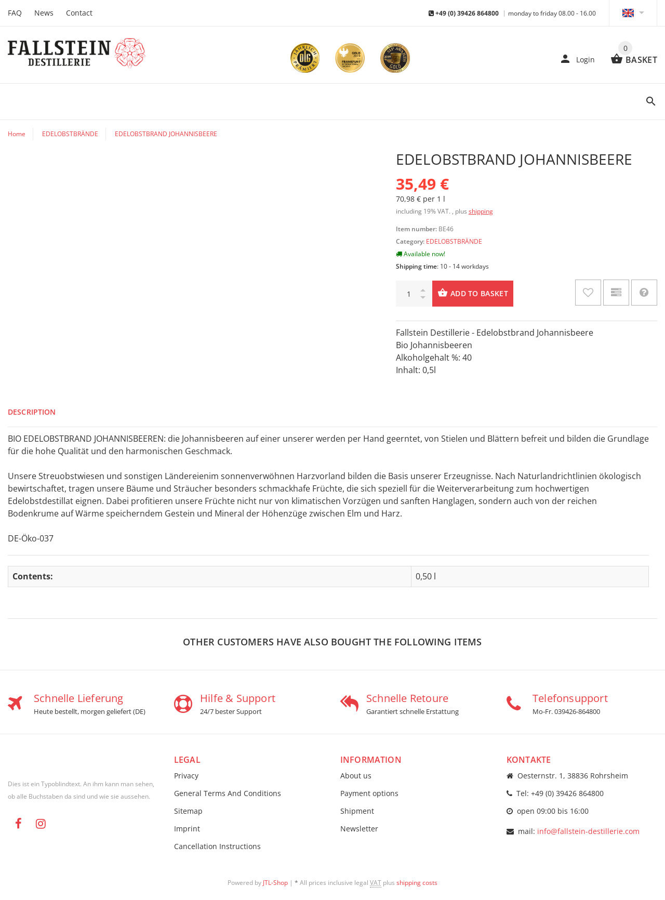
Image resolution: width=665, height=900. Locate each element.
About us (355, 775)
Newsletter (359, 828)
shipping (481, 211)
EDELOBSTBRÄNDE (454, 241)
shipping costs (416, 882)
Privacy (186, 775)
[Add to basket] (472, 294)
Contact (79, 13)
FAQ (15, 13)
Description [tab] (32, 412)
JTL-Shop (275, 882)
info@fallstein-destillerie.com (588, 831)
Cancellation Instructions (217, 846)
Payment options (369, 793)
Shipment (357, 811)
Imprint (187, 828)
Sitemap (188, 811)
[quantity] (414, 294)
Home (16, 133)
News (44, 13)
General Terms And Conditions (227, 793)
